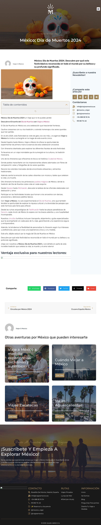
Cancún (4, 212)
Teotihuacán (34, 210)
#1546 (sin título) (67, 490)
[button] (98, 9)
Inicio (83, 483)
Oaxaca (10, 188)
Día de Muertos (27, 122)
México (57, 34)
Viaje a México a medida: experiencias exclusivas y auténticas (22, 348)
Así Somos (85, 486)
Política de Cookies (80, 518)
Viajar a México (43, 122)
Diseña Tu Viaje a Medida (87, 498)
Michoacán (22, 188)
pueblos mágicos (41, 182)
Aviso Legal (50, 518)
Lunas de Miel (66, 486)
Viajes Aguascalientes (68, 394)
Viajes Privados (67, 483)
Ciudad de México (55, 159)
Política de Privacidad (20, 518)
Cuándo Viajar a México (69, 352)
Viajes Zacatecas (23, 396)
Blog (83, 490)
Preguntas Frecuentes (90, 494)
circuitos (12, 218)
